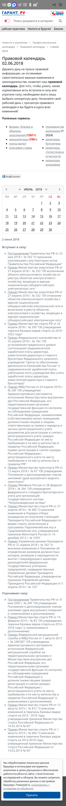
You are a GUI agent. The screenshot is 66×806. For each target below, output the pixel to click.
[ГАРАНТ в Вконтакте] (4, 5)
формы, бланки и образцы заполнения (21, 131)
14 (32, 216)
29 (41, 230)
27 (24, 230)
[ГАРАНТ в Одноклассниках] (30, 5)
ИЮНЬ (28, 189)
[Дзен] (9, 4)
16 (50, 216)
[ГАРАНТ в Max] (14, 4)
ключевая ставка (20, 148)
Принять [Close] (32, 795)
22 (41, 223)
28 (32, 230)
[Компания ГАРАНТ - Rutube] (35, 5)
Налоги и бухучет (39, 29)
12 (15, 216)
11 (6, 216)
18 (6, 223)
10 (59, 210)
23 (50, 223)
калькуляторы (18, 139)
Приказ (13, 267)
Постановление (18, 253)
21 (32, 223)
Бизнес (59, 29)
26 (15, 230)
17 (59, 216)
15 (41, 216)
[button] (54, 4)
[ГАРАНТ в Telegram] (20, 5)
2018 (39, 189)
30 (50, 230)
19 (15, 223)
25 (6, 230)
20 (24, 223)
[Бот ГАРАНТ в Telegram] (25, 5)
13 (24, 216)
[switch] (7, 20)
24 (59, 223)
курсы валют (17, 144)
